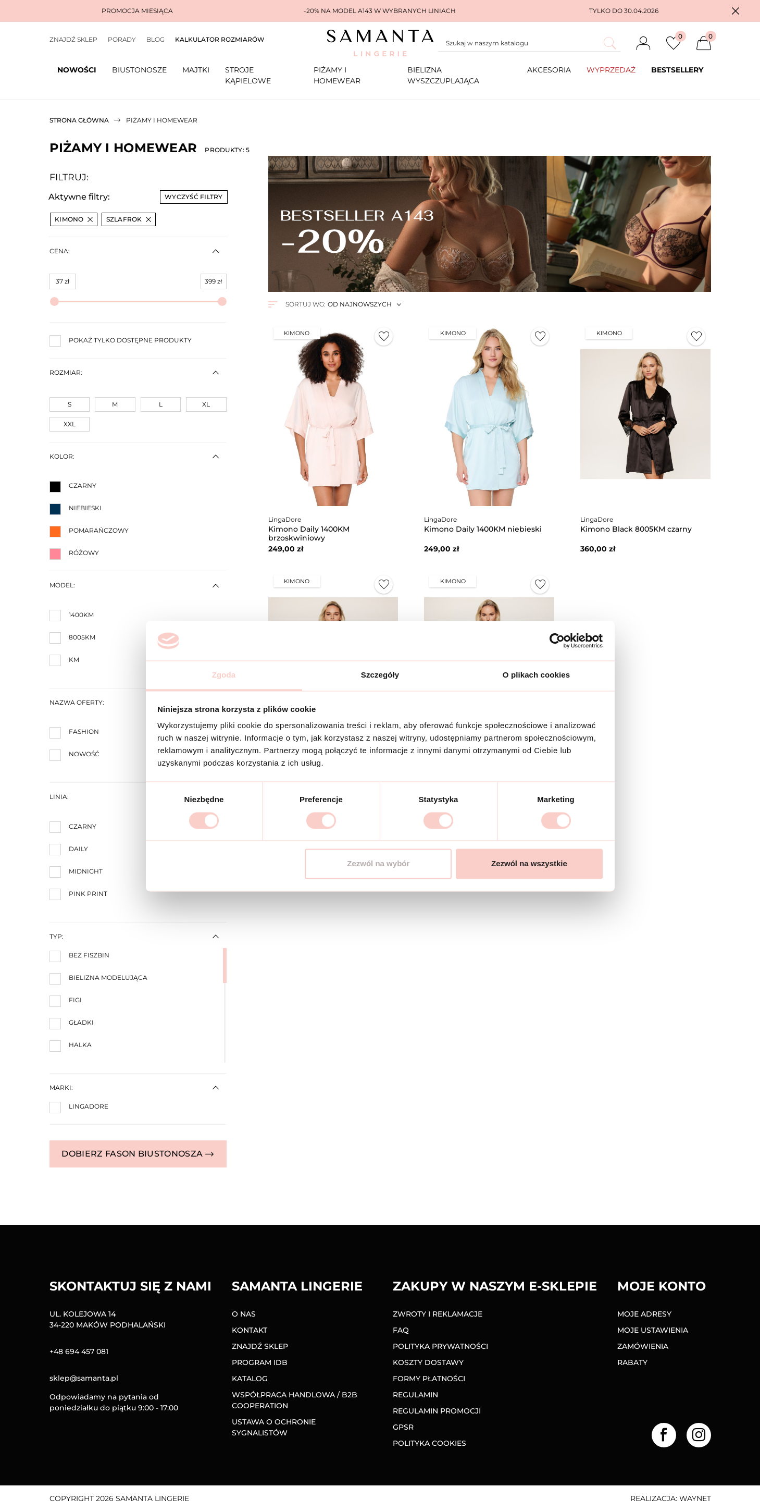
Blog (155, 39)
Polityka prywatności (440, 1346)
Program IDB (260, 1362)
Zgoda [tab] (224, 675)
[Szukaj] (529, 43)
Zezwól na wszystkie (529, 863)
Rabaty (632, 1362)
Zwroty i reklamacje (437, 1314)
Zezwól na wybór (378, 863)
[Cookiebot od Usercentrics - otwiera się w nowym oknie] (557, 640)
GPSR (403, 1427)
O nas (244, 1314)
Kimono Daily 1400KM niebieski (483, 529)
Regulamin (415, 1394)
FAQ (401, 1330)
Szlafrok (128, 219)
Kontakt (249, 1330)
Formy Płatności (429, 1378)
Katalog (250, 1378)
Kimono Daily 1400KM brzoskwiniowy (309, 533)
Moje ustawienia (652, 1330)
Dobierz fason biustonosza (137, 1154)
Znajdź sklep (73, 39)
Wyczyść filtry (193, 197)
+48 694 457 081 (78, 1351)
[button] (735, 11)
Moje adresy (644, 1314)
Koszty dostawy (428, 1362)
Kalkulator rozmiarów (220, 39)
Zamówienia (642, 1346)
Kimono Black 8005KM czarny (636, 529)
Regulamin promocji (437, 1411)
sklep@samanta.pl (83, 1378)
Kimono (74, 219)
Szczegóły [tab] (380, 675)
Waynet (695, 1498)
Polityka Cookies (429, 1443)
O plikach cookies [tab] (536, 675)
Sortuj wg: (305, 304)
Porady (122, 39)
